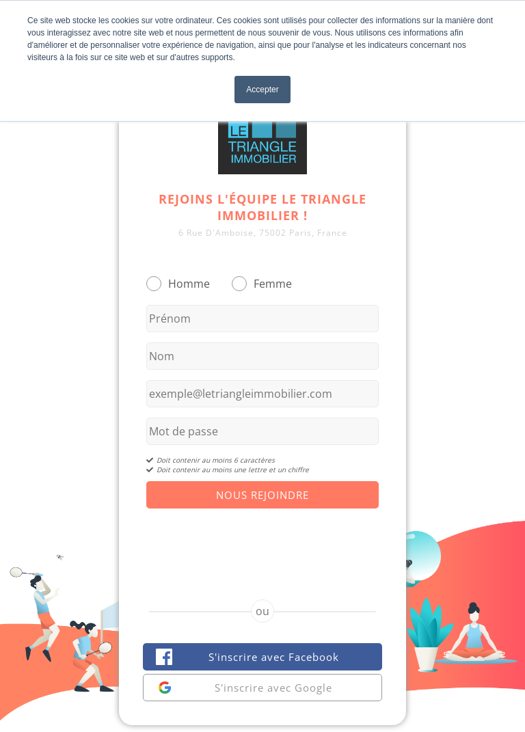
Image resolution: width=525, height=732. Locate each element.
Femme (273, 283)
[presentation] (262, 542)
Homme (189, 283)
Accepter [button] (262, 89)
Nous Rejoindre (262, 495)
